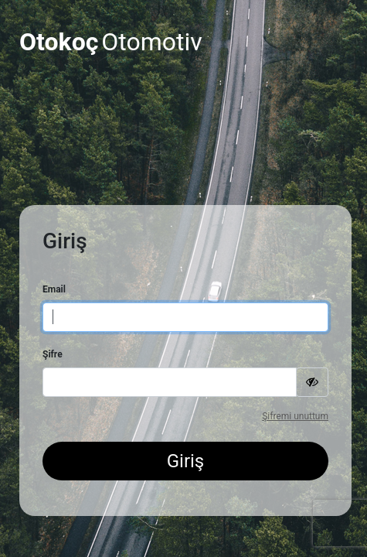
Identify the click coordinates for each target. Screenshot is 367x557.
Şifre (52, 354)
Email (54, 289)
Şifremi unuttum (295, 416)
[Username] (185, 317)
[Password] (169, 382)
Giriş (186, 461)
